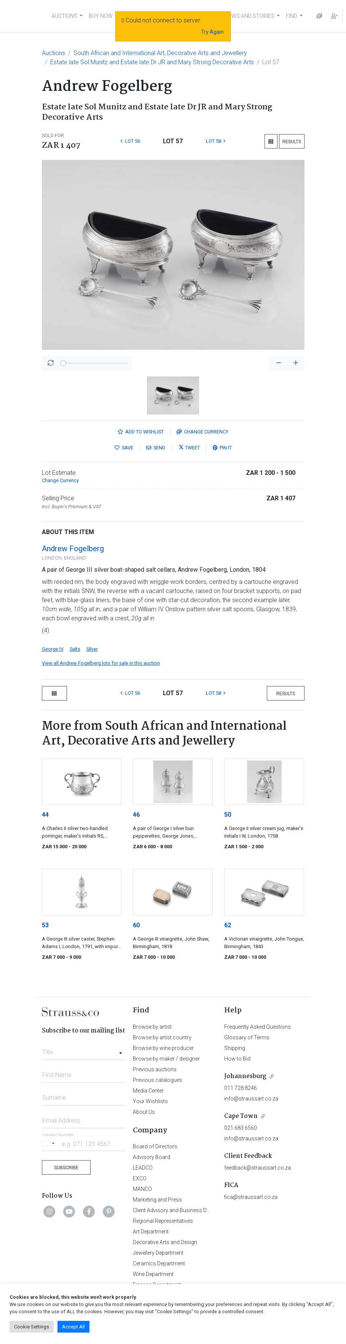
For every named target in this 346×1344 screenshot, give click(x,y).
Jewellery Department (158, 1253)
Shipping (234, 1048)
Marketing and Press (157, 1200)
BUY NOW (101, 16)
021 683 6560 (240, 1128)
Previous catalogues (157, 1080)
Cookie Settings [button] (31, 1327)
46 (136, 814)
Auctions (53, 53)
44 (45, 814)
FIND (291, 16)
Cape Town (241, 1116)
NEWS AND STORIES (249, 16)
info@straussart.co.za (251, 1099)
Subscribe (66, 1167)
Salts (75, 649)
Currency (202, 432)
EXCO (140, 1178)
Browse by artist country (162, 1037)
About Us (144, 1112)
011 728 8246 (240, 1088)
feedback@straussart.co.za (257, 1168)
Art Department (151, 1232)
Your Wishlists (150, 1101)
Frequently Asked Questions (257, 1027)
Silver (92, 649)
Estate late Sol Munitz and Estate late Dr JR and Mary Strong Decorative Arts (152, 62)
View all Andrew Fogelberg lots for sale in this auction (101, 663)
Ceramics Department (159, 1263)
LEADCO (143, 1168)
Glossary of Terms (246, 1037)
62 (227, 925)
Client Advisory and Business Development (183, 1210)
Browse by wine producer (163, 1048)
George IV (53, 649)
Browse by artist (152, 1027)
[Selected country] (49, 1144)
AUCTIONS (64, 16)
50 (227, 814)
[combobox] (84, 1050)
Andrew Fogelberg (73, 548)
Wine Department (153, 1274)
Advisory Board (151, 1157)
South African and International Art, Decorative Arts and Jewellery (160, 53)
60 (136, 925)
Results (291, 141)
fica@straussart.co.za (250, 1197)
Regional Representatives (163, 1221)
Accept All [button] (73, 1327)
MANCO (142, 1189)
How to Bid (237, 1059)
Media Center (148, 1091)
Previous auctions (155, 1069)
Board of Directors (155, 1146)
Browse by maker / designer (166, 1059)
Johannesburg (245, 1076)
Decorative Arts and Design (165, 1242)
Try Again (212, 32)
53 (45, 925)
